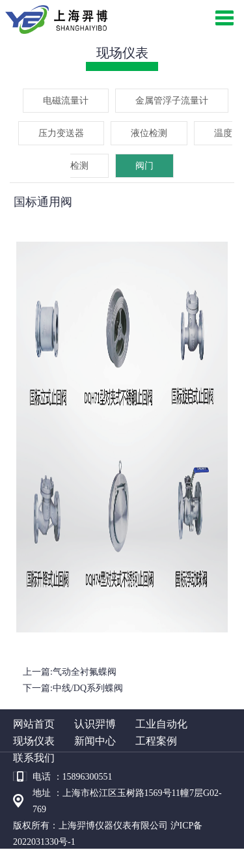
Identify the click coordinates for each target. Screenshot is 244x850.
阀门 (144, 166)
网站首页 (34, 724)
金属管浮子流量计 (171, 101)
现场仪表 (34, 740)
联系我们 (34, 757)
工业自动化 (161, 724)
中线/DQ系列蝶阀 (88, 688)
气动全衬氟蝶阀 (84, 672)
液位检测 (149, 133)
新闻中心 (95, 740)
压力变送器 (61, 133)
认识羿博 (95, 724)
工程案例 (156, 740)
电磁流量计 (65, 101)
